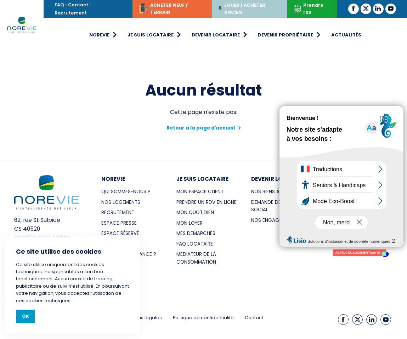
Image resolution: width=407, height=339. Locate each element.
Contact (78, 5)
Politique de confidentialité (203, 318)
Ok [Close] (25, 316)
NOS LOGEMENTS (120, 202)
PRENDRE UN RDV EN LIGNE (206, 202)
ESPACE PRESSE (119, 223)
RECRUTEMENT (117, 212)
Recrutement (71, 13)
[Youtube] (390, 8)
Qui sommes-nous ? (126, 191)
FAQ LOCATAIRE (194, 244)
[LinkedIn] (378, 8)
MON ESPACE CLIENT (200, 191)
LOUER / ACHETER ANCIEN (242, 8)
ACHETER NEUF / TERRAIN (163, 10)
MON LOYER (189, 223)
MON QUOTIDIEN (195, 212)
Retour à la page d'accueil (200, 128)
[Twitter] (366, 8)
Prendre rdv (308, 8)
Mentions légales (142, 318)
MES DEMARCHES (195, 233)
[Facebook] (353, 8)
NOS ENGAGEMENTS (274, 220)
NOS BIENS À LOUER (273, 191)
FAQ (59, 5)
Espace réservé (120, 233)
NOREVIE (113, 179)
